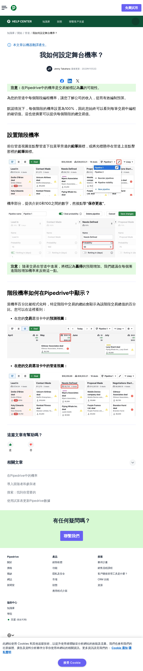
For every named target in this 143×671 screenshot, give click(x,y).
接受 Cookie (72, 662)
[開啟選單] (10, 8)
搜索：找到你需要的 (21, 492)
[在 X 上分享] (77, 81)
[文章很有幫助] (10, 444)
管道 (27, 32)
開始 (19, 32)
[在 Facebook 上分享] (62, 81)
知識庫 (11, 32)
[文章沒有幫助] (31, 444)
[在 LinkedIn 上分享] (70, 81)
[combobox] (10, 637)
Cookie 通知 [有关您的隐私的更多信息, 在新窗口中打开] (120, 648)
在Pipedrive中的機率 (22, 475)
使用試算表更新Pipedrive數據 (28, 501)
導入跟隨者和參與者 (21, 484)
